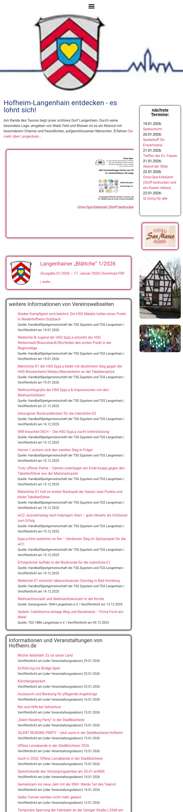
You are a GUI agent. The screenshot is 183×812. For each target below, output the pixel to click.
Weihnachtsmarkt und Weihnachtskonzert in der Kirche (61, 599)
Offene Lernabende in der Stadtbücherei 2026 (53, 746)
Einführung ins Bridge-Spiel (39, 668)
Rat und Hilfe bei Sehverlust (39, 707)
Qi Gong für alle (155, 198)
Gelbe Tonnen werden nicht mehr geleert (49, 797)
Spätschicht (152, 129)
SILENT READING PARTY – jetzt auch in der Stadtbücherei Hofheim (70, 733)
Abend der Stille (155, 166)
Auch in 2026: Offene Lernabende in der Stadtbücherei (60, 758)
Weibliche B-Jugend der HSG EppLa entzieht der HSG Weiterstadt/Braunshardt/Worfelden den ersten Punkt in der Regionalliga (64, 342)
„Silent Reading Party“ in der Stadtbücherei (51, 720)
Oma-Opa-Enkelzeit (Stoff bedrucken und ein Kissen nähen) (159, 182)
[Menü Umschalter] (91, 6)
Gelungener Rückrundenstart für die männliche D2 (57, 413)
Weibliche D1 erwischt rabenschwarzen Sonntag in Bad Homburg (69, 581)
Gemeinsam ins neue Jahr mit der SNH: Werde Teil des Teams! (67, 784)
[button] (8, 194)
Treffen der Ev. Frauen (160, 156)
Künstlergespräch (31, 681)
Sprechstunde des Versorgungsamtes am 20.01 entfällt (61, 771)
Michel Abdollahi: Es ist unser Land (45, 655)
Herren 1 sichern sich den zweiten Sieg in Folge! (55, 450)
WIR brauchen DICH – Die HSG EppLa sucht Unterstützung (63, 432)
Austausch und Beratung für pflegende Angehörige (57, 694)
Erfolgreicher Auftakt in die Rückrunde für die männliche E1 (64, 562)
